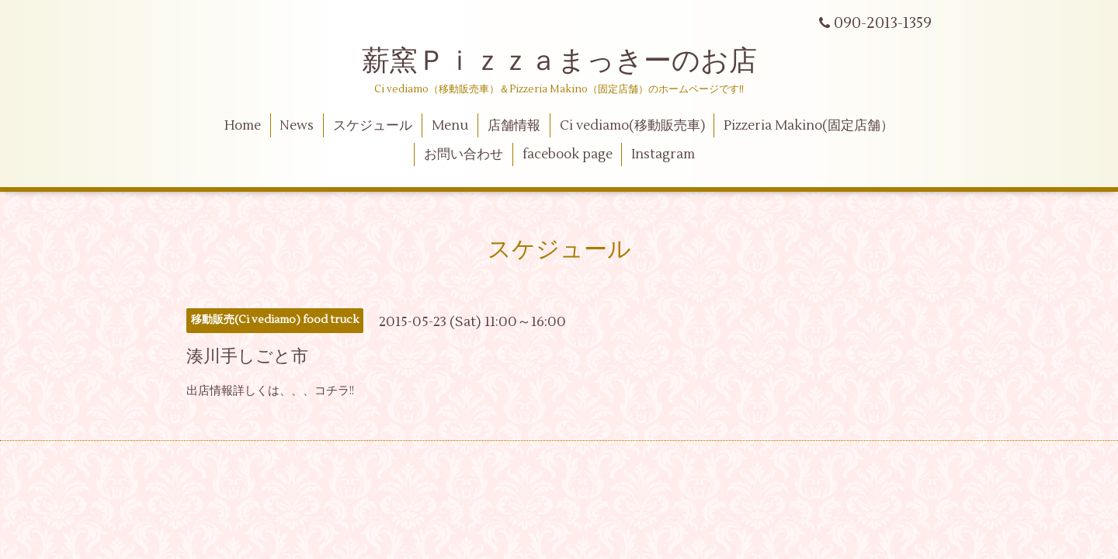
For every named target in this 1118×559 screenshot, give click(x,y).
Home (242, 125)
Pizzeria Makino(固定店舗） (809, 125)
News (297, 125)
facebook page (568, 154)
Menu (450, 125)
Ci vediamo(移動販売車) (632, 125)
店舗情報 (514, 125)
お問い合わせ (463, 154)
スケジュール (372, 125)
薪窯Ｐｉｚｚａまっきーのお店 (573, 61)
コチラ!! (334, 391)
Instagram (663, 154)
